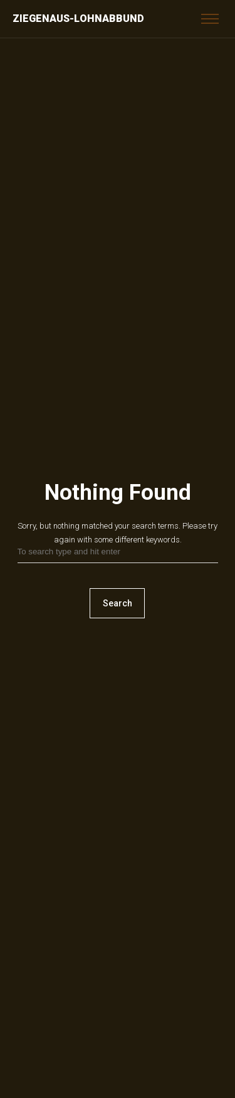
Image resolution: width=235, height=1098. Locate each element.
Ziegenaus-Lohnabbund (78, 18)
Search (117, 603)
